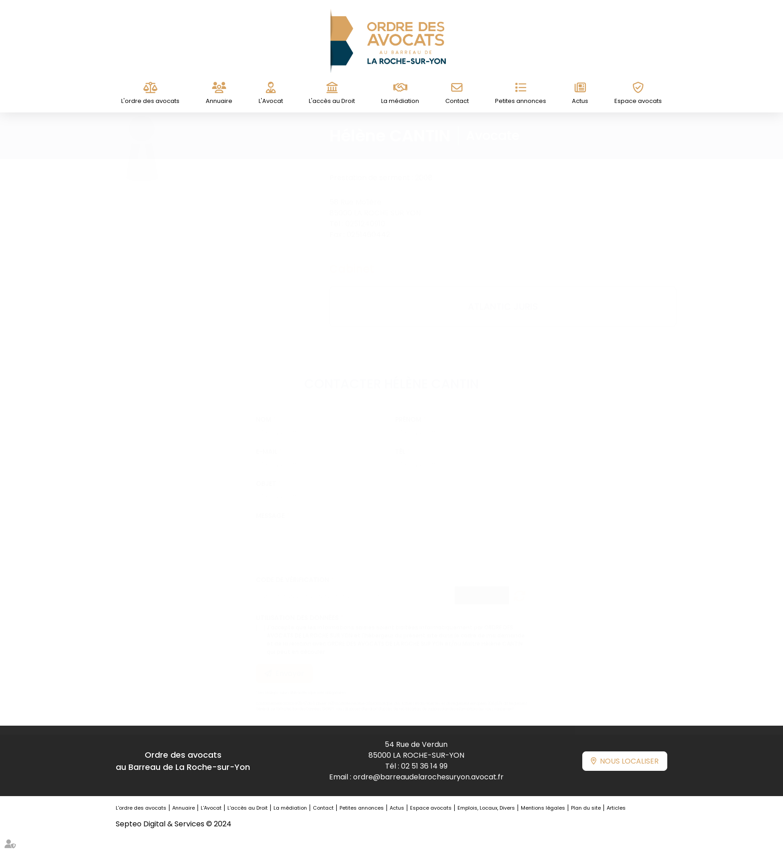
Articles (616, 807)
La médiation (400, 101)
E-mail (266, 442)
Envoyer (289, 664)
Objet (266, 474)
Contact (457, 101)
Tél (400, 442)
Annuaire (219, 101)
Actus (580, 101)
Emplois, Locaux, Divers (486, 807)
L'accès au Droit (332, 101)
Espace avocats (638, 101)
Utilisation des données (297, 608)
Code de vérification (292, 570)
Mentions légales (543, 807)
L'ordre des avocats (150, 101)
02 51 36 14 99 (424, 766)
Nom (263, 410)
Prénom (408, 410)
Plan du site (586, 807)
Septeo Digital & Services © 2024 (173, 824)
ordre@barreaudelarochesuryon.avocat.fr (428, 777)
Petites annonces (520, 101)
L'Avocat (271, 101)
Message (270, 506)
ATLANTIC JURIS (494, 306)
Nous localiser (629, 761)
